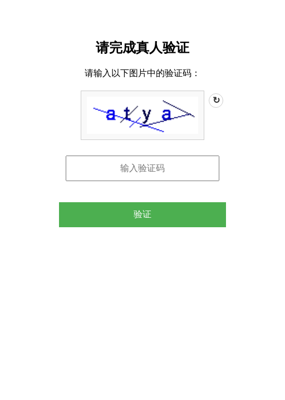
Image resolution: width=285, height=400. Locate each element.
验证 (142, 214)
